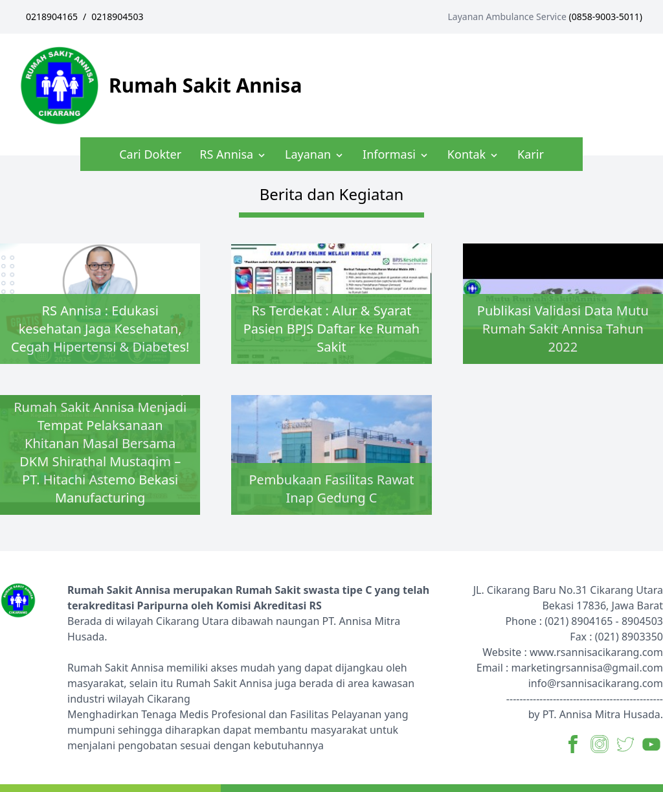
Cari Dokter (150, 154)
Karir (530, 154)
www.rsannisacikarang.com (596, 652)
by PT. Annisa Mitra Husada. (595, 714)
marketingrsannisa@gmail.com (587, 668)
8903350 (642, 636)
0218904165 (52, 16)
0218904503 (117, 16)
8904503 (642, 621)
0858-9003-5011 (606, 16)
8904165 (591, 621)
